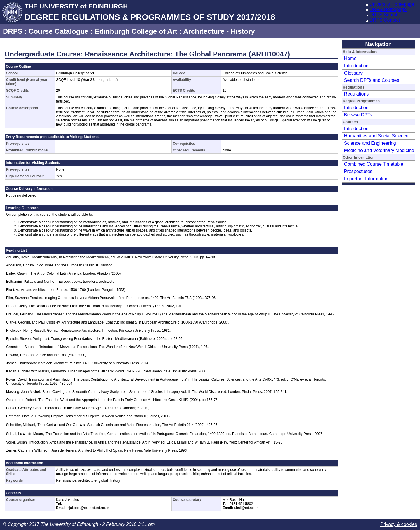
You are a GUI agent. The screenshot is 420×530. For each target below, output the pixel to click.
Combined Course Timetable (373, 164)
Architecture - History (219, 31)
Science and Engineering (370, 143)
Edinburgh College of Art (136, 31)
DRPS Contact (385, 19)
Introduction (356, 65)
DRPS (12, 31)
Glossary (353, 72)
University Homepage (392, 4)
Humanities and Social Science (376, 135)
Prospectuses (358, 171)
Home (350, 58)
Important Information (366, 178)
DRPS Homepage (388, 9)
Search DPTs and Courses (371, 80)
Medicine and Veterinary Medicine (379, 150)
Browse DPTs (358, 114)
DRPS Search (384, 14)
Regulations (356, 93)
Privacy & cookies (398, 524)
